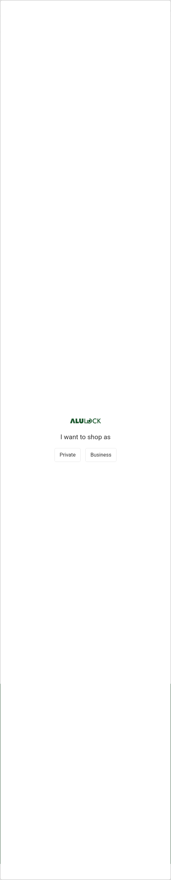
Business (100, 455)
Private (68, 455)
